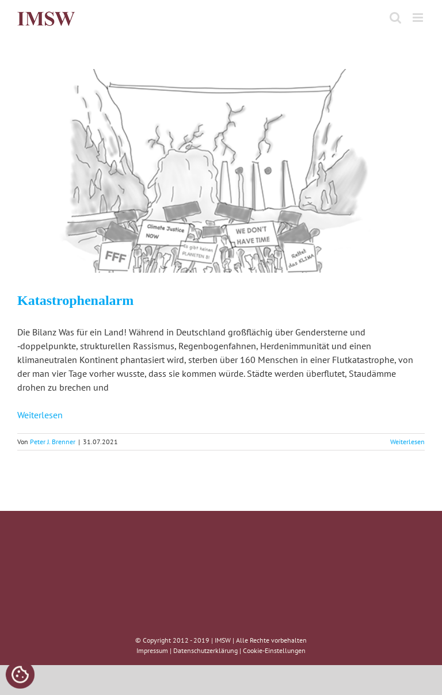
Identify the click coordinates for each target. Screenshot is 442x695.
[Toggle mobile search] (395, 18)
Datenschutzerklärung (205, 650)
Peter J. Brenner (52, 441)
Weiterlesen (40, 415)
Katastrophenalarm (75, 300)
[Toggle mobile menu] (419, 18)
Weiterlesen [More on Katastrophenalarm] (407, 441)
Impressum (152, 650)
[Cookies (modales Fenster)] (20, 675)
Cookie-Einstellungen (274, 650)
